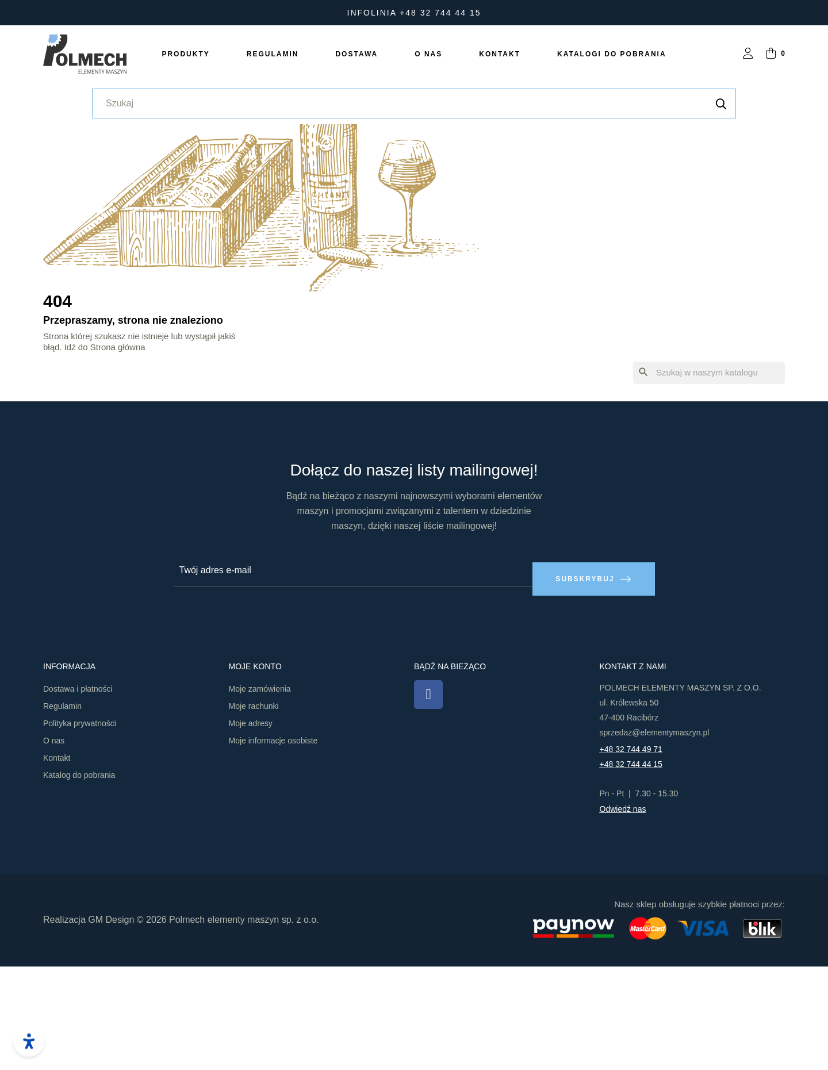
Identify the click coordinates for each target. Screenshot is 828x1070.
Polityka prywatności (79, 826)
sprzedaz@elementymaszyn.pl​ (655, 836)
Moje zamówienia (260, 792)
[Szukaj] (709, 485)
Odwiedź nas (623, 912)
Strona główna (117, 458)
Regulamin (62, 809)
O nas (53, 844)
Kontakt (56, 861)
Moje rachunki (254, 809)
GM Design (111, 1023)
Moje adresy (251, 826)
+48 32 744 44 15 (631, 867)
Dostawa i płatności (78, 792)
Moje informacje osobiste (273, 844)
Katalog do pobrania (79, 878)
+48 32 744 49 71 (631, 852)
